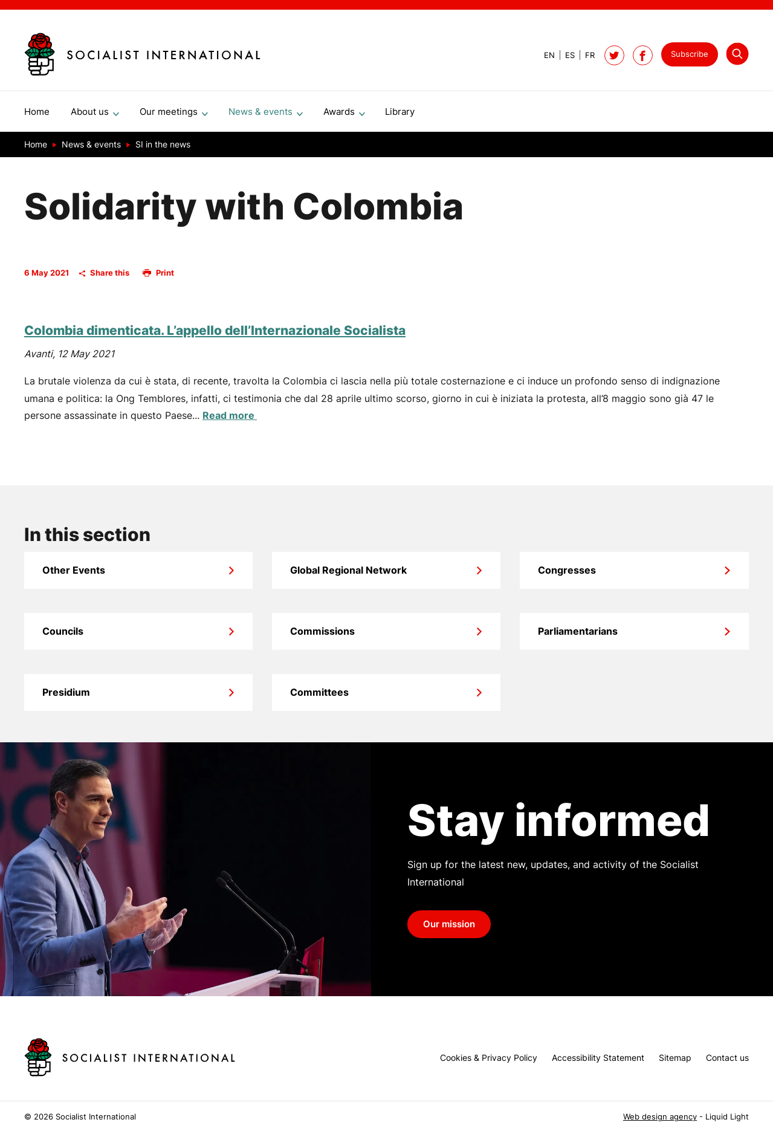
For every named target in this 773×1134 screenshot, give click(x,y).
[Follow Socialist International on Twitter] (614, 55)
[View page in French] (585, 55)
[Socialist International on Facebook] (642, 55)
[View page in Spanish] (565, 55)
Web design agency (660, 1116)
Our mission (449, 929)
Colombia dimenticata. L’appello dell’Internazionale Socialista (215, 335)
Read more (229, 420)
